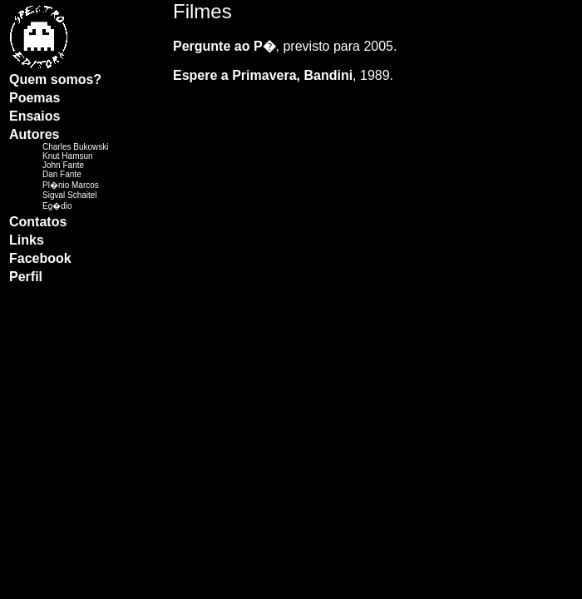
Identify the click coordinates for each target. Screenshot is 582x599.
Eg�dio (57, 205)
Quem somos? (55, 79)
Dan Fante (61, 174)
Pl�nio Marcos (70, 185)
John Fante (63, 165)
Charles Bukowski (75, 146)
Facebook (40, 258)
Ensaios (34, 116)
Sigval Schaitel (69, 195)
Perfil (25, 277)
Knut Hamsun (67, 156)
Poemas (34, 98)
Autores (34, 134)
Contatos (38, 222)
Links (26, 240)
